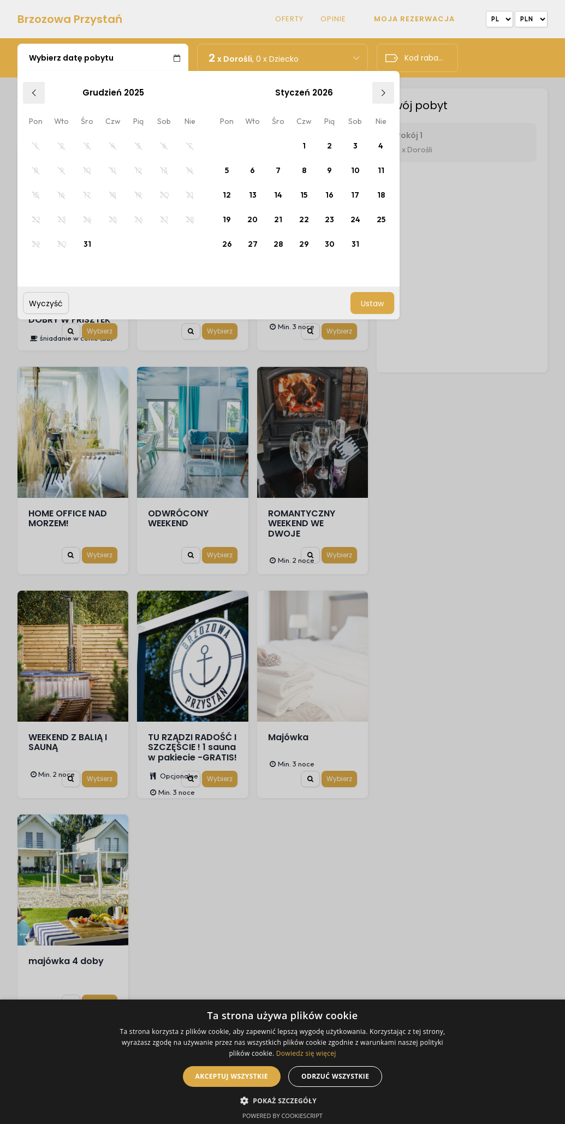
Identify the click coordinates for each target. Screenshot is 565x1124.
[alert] (282, 1062)
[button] (282, 1100)
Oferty (289, 19)
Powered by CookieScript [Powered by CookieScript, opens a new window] (282, 1115)
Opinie (333, 19)
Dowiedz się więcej (306, 1053)
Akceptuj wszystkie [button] (231, 1076)
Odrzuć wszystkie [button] (335, 1076)
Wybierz (99, 331)
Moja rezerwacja (414, 19)
